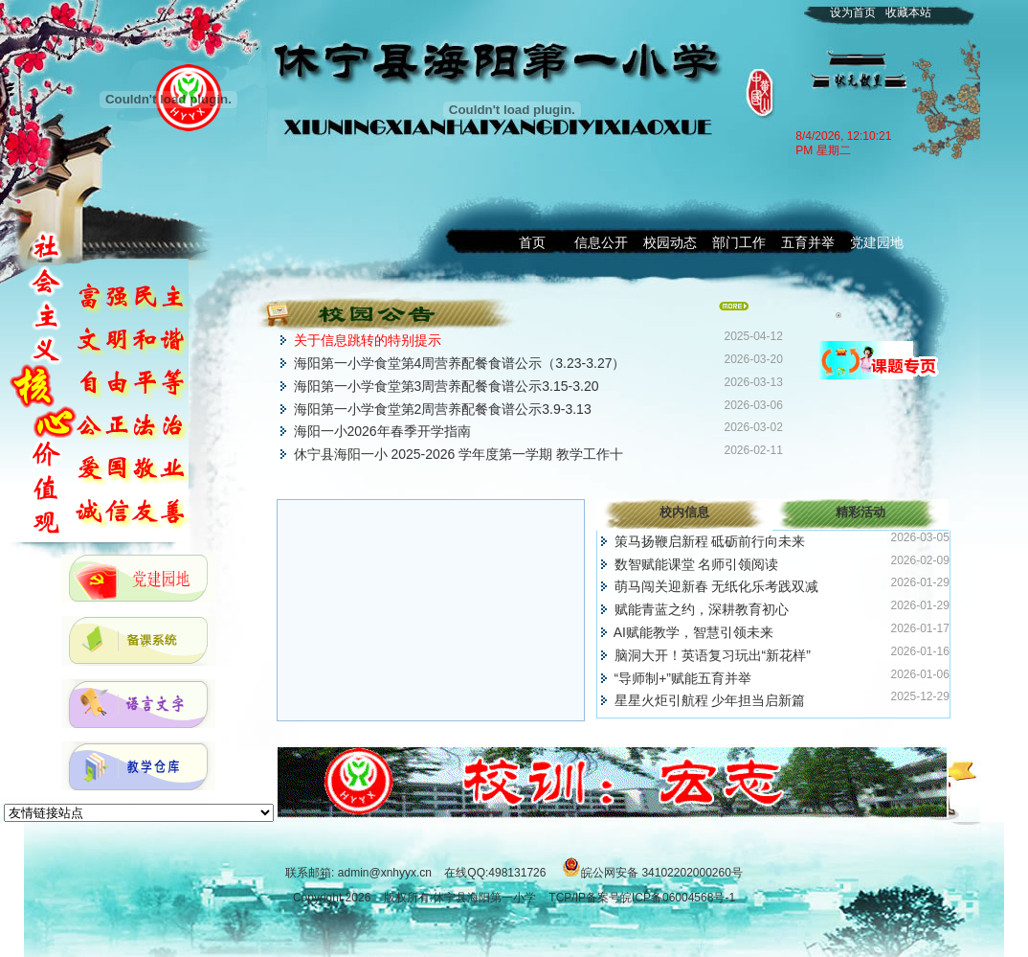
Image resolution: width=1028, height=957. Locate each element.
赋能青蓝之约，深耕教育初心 (702, 609)
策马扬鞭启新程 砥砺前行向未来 (710, 541)
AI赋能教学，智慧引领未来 (693, 632)
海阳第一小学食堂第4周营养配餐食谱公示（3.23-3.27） (460, 363)
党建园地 (877, 242)
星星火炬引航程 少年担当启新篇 (710, 700)
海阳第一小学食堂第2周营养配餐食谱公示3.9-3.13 (443, 409)
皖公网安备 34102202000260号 (662, 872)
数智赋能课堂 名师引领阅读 (697, 564)
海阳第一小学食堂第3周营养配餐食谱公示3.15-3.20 (446, 386)
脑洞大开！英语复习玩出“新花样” (713, 655)
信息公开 (601, 242)
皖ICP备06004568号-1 (677, 897)
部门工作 (739, 242)
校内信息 (684, 512)
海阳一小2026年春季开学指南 (382, 431)
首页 (532, 242)
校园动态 (670, 242)
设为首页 (853, 12)
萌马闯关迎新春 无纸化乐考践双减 (717, 586)
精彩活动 (860, 512)
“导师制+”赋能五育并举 (683, 678)
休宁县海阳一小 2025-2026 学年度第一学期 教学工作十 (459, 454)
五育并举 (808, 242)
